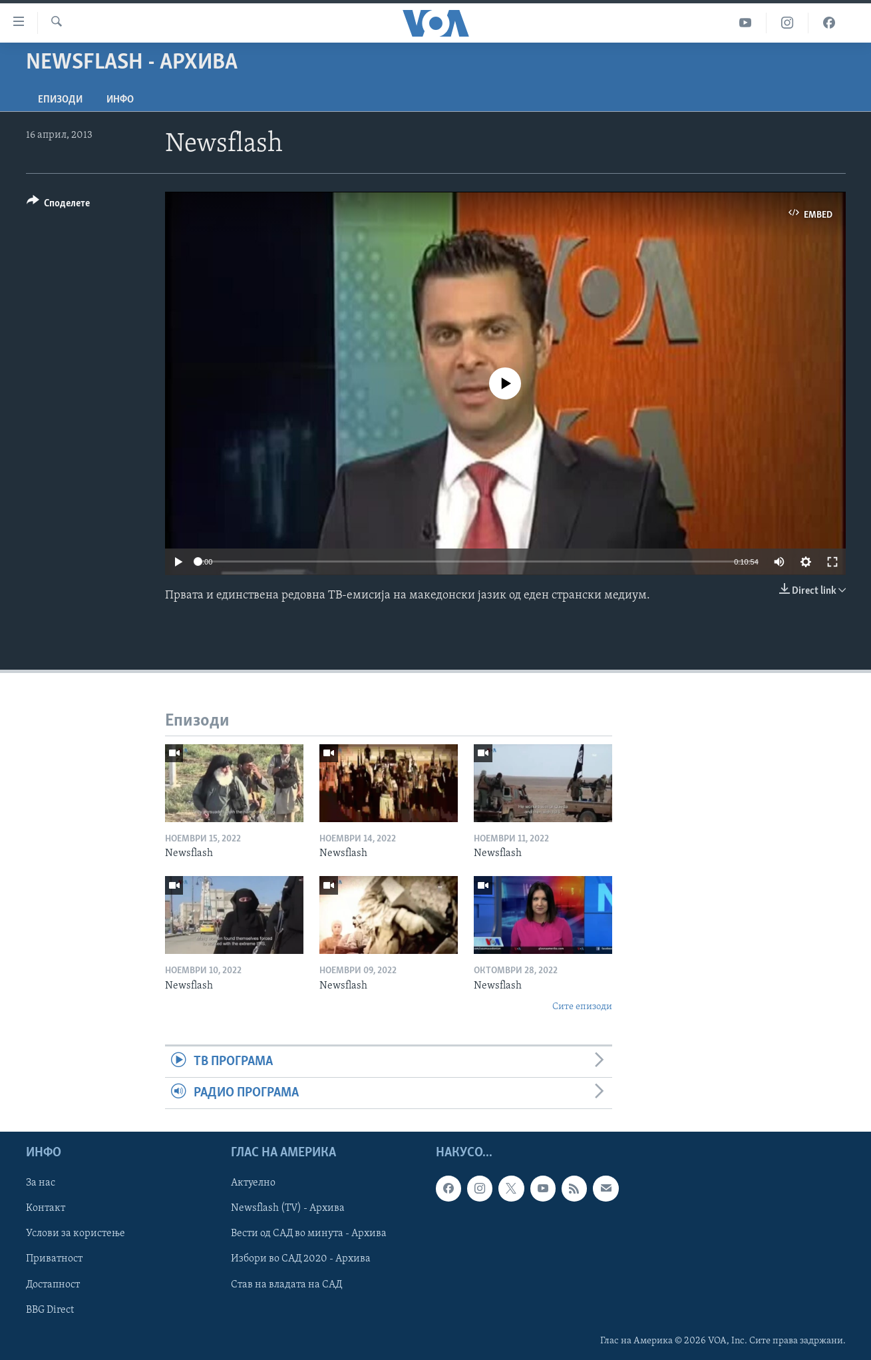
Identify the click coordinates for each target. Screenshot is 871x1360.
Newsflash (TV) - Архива (288, 1209)
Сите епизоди (582, 1007)
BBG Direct (50, 1310)
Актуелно (253, 1183)
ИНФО (120, 100)
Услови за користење (75, 1234)
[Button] (58, 205)
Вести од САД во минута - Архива (309, 1234)
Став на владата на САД (286, 1284)
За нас (40, 1183)
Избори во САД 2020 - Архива (301, 1259)
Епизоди (60, 100)
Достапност (53, 1284)
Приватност (54, 1259)
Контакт (45, 1209)
